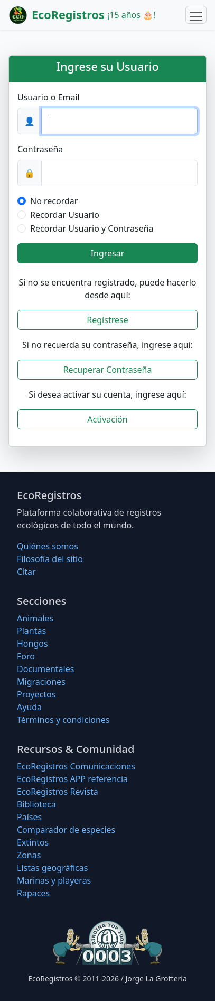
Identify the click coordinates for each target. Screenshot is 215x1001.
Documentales (45, 669)
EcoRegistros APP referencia (72, 779)
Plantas (31, 631)
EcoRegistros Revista (57, 791)
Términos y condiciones (63, 720)
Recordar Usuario (64, 215)
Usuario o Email (48, 97)
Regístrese (107, 320)
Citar (26, 571)
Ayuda (29, 707)
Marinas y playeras (54, 880)
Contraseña (40, 149)
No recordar (54, 201)
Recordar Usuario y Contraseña (92, 228)
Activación (107, 419)
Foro (26, 656)
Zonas (29, 855)
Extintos (33, 842)
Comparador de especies (66, 829)
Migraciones (41, 681)
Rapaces (33, 893)
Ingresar (108, 253)
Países (29, 817)
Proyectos (36, 694)
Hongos (32, 643)
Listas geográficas (52, 868)
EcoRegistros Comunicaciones (76, 766)
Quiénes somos (47, 546)
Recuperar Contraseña (107, 369)
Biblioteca (36, 804)
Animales (35, 618)
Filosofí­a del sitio (50, 559)
